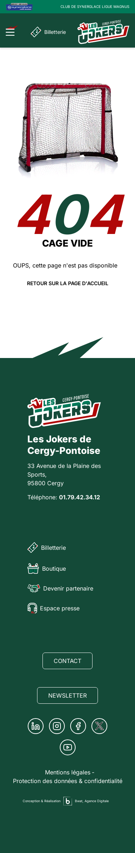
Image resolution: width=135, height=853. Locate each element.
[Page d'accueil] (103, 32)
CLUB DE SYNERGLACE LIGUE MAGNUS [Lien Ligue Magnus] (94, 6)
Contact (67, 660)
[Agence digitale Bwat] (67, 801)
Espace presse (53, 608)
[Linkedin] (36, 726)
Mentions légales (67, 772)
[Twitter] (99, 726)
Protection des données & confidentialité (67, 781)
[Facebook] (78, 726)
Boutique (46, 568)
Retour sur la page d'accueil (67, 283)
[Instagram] (57, 726)
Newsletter (67, 695)
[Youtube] (68, 747)
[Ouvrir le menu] (12, 30)
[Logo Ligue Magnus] (19, 6)
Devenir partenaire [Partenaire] (60, 588)
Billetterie (48, 32)
